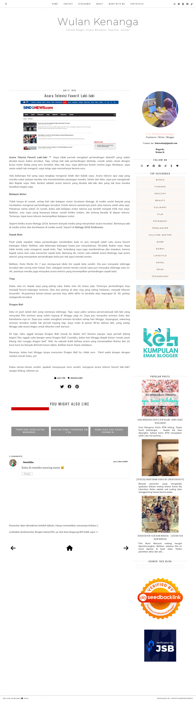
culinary (160, 207)
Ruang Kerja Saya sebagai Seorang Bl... (109, 430)
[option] (30, 422)
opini (160, 269)
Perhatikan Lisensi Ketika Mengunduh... (30, 430)
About (99, 4)
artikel (80, 378)
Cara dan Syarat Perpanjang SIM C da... (70, 430)
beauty (160, 200)
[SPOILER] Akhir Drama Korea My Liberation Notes (160, 479)
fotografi (160, 221)
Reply (27, 473)
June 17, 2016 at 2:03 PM (120, 461)
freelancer (160, 228)
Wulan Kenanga (98, 22)
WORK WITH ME (117, 4)
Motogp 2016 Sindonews (89, 227)
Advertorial (74, 378)
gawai (160, 249)
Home (55, 4)
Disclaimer (85, 4)
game (160, 242)
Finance (160, 186)
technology (160, 276)
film (160, 214)
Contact (68, 4)
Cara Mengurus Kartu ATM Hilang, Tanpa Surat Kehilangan (160, 421)
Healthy (160, 193)
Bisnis (160, 180)
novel (160, 262)
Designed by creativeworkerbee (175, 698)
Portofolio (137, 4)
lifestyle (160, 255)
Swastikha (28, 462)
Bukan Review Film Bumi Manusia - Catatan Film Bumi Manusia (160, 537)
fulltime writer (160, 235)
